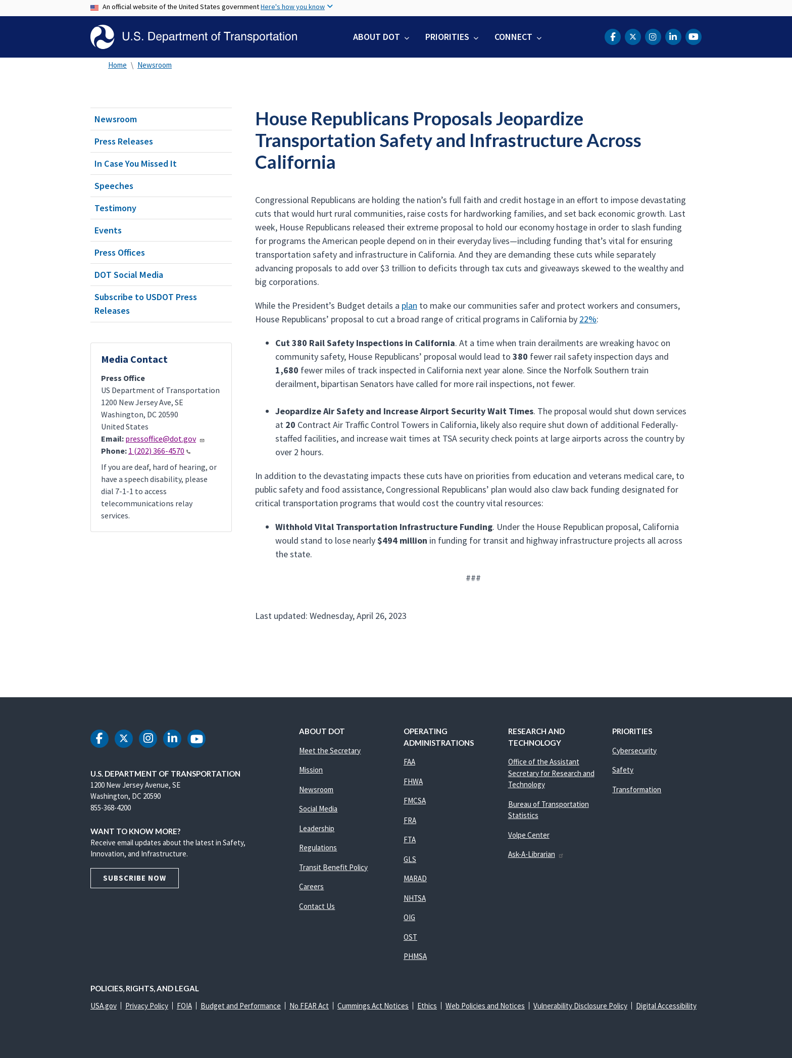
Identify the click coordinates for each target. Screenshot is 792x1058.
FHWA (413, 781)
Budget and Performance (241, 1006)
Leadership (316, 828)
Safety (622, 770)
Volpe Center (529, 835)
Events (108, 230)
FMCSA (415, 800)
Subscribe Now (134, 878)
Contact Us (317, 906)
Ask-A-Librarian (536, 854)
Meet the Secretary (330, 750)
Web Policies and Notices (485, 1006)
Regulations (318, 847)
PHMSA (415, 956)
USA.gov (103, 1006)
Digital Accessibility (666, 1006)
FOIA (184, 1006)
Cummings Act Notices (373, 1006)
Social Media (318, 808)
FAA (409, 761)
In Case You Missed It (135, 163)
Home (117, 65)
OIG (409, 917)
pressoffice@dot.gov (165, 439)
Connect (513, 36)
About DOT (376, 36)
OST (410, 937)
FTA (410, 839)
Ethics (427, 1006)
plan (409, 305)
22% (588, 319)
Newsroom (154, 65)
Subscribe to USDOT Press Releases (145, 303)
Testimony (115, 208)
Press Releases (123, 141)
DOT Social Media (128, 274)
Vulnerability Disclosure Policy (580, 1006)
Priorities (447, 36)
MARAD (415, 878)
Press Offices (119, 252)
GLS (410, 859)
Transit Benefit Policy (333, 867)
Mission (311, 770)
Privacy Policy (146, 1006)
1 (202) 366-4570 (159, 451)
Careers (311, 886)
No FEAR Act (309, 1006)
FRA (410, 820)
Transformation (636, 789)
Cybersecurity (634, 750)
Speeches (113, 185)
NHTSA (415, 898)
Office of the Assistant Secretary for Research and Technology (551, 773)
